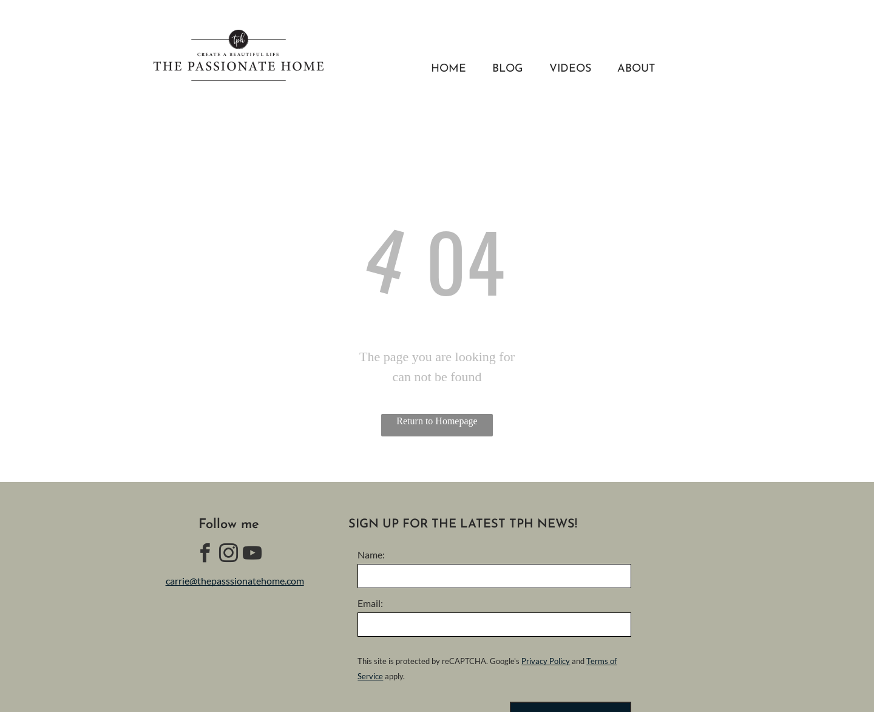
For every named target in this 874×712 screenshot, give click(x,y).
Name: (371, 554)
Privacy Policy (545, 661)
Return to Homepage (436, 421)
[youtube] (252, 555)
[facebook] (205, 555)
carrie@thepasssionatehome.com (235, 580)
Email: (370, 603)
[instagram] (229, 555)
